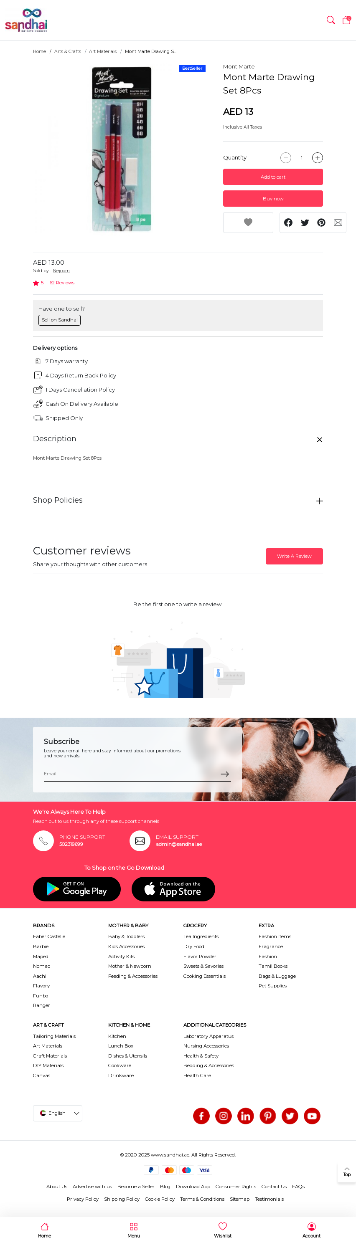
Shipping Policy (122, 1199)
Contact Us (274, 1186)
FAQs (298, 1186)
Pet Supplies (273, 986)
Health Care (197, 1075)
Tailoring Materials (54, 1036)
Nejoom (61, 270)
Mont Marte (239, 66)
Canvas (41, 1075)
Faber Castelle (49, 936)
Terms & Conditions (202, 1199)
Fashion (268, 956)
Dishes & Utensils (127, 1056)
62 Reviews (62, 283)
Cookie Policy (160, 1199)
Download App (193, 1186)
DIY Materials (48, 1065)
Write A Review (294, 556)
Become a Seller (136, 1186)
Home (39, 51)
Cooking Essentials (204, 976)
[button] (331, 20)
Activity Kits (121, 956)
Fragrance (271, 946)
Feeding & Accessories (133, 976)
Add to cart (273, 177)
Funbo (40, 996)
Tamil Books (273, 966)
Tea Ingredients (201, 936)
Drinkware (121, 1075)
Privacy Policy (83, 1199)
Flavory (41, 986)
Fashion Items (275, 936)
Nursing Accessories (206, 1046)
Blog (165, 1186)
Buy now (273, 199)
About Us (56, 1186)
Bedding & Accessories (208, 1065)
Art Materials (103, 51)
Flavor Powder (199, 956)
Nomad (42, 966)
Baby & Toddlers (126, 936)
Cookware (119, 1065)
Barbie (40, 946)
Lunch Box (120, 1046)
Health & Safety (201, 1056)
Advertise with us (92, 1186)
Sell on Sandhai (60, 320)
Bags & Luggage (277, 976)
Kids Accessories (126, 946)
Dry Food (193, 946)
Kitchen (117, 1036)
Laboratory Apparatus (208, 1036)
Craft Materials (50, 1056)
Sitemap (239, 1199)
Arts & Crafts (67, 51)
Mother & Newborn (129, 966)
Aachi (39, 976)
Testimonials (269, 1199)
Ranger (41, 1005)
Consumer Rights (236, 1186)
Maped (40, 956)
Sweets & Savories (203, 966)
